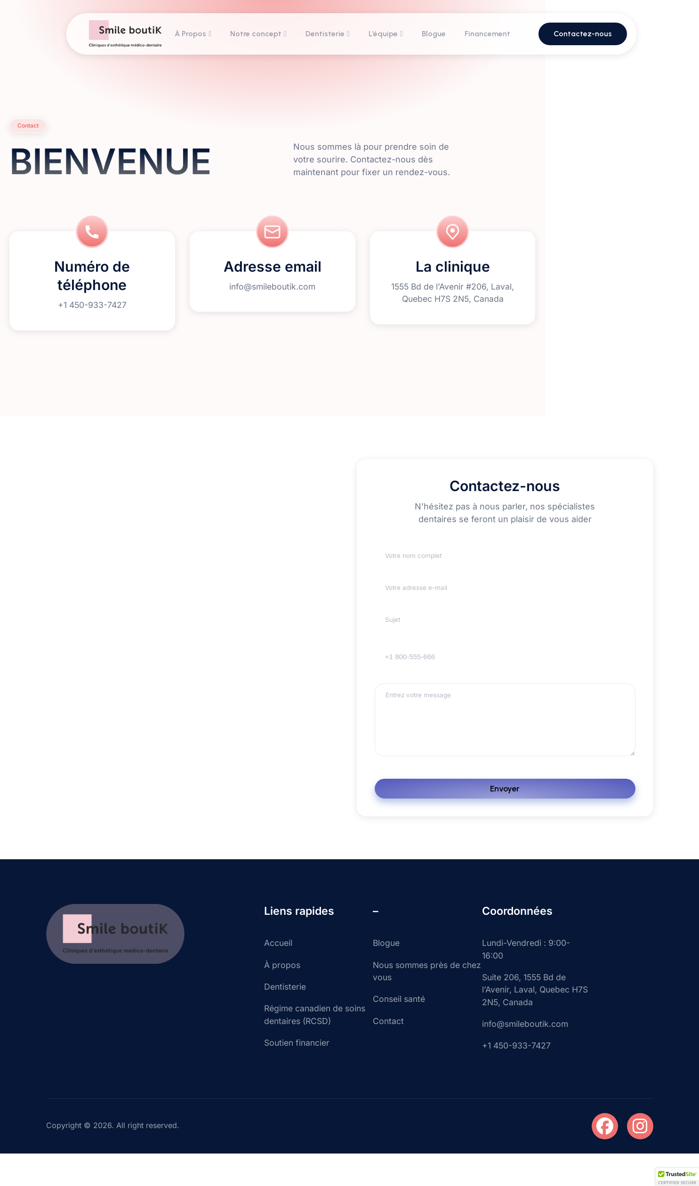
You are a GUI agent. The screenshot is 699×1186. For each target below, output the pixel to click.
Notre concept (259, 34)
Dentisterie (328, 34)
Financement (488, 34)
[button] (677, 1177)
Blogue (434, 34)
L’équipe (386, 34)
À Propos (193, 34)
